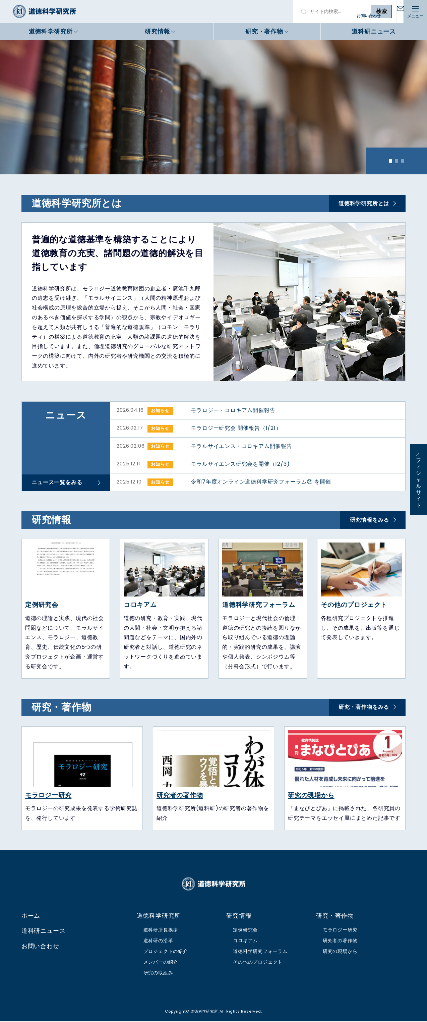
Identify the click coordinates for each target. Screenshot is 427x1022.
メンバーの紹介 (160, 962)
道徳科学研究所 (44, 11)
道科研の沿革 (158, 941)
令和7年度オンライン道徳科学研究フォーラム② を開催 (261, 482)
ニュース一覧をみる (57, 483)
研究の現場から (311, 795)
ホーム (30, 916)
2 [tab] (396, 161)
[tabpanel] (213, 107)
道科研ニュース (374, 31)
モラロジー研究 (48, 795)
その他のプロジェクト (354, 605)
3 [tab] (402, 161)
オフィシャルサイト (419, 479)
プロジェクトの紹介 (165, 952)
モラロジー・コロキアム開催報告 (233, 410)
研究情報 (157, 31)
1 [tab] (390, 161)
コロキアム (140, 605)
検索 (357, 11)
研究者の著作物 (180, 795)
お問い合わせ (388, 15)
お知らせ (160, 410)
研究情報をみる (369, 520)
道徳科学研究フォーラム (258, 605)
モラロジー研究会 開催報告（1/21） (236, 428)
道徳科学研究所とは (363, 203)
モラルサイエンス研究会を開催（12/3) (240, 464)
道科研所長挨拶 (160, 930)
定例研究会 (41, 605)
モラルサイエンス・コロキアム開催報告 (241, 446)
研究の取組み (158, 973)
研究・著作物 (264, 31)
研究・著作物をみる (363, 708)
